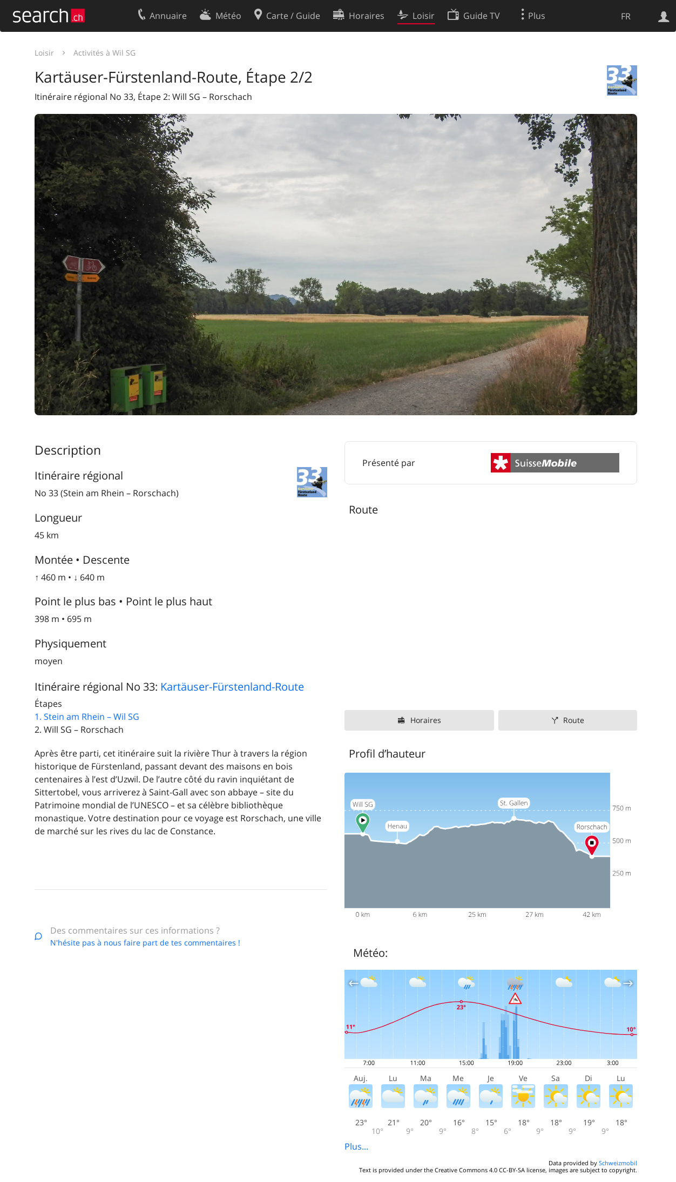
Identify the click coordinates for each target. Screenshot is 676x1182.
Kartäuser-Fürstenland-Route (232, 686)
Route (573, 720)
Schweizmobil (618, 1163)
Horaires (425, 720)
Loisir (44, 53)
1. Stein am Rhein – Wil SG (87, 716)
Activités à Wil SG (104, 53)
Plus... (356, 1146)
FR (626, 16)
